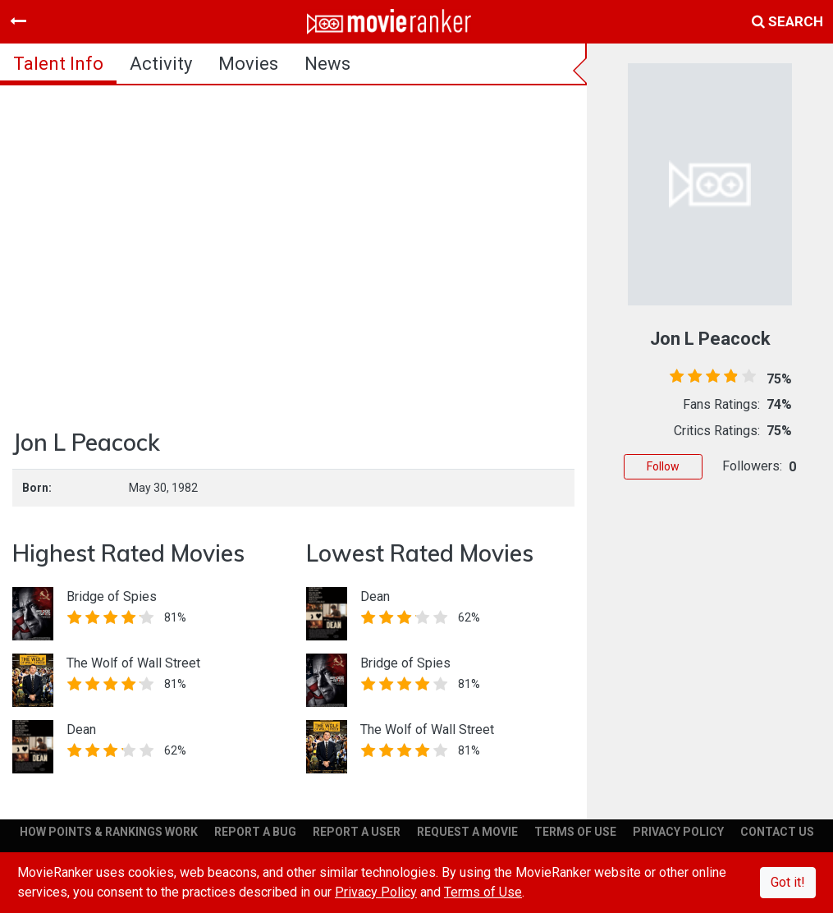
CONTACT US (777, 831)
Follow (663, 466)
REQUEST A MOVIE (467, 831)
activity (161, 63)
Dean (81, 729)
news (327, 63)
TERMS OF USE (575, 831)
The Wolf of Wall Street (133, 663)
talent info (58, 63)
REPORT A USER (356, 831)
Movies (248, 63)
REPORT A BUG (255, 831)
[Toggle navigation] (18, 21)
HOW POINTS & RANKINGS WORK (109, 831)
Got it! (788, 882)
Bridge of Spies (111, 596)
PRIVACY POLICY (678, 831)
